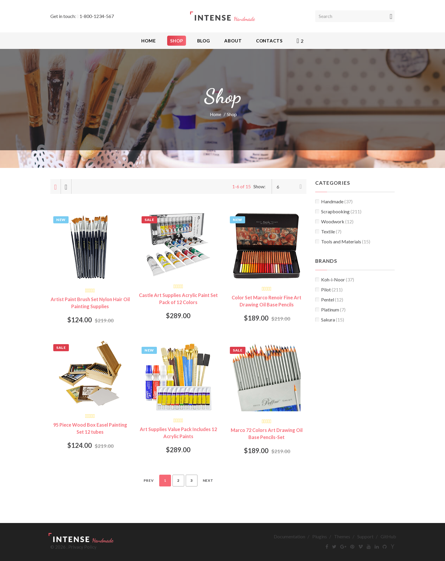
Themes (342, 537)
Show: (259, 186)
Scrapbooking (338, 211)
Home (215, 114)
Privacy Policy (82, 547)
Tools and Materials (342, 241)
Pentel (329, 299)
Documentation (289, 537)
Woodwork (334, 221)
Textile (328, 231)
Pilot (329, 289)
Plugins (319, 537)
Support (365, 537)
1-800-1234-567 (96, 16)
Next (208, 481)
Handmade (334, 201)
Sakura (329, 319)
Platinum (330, 309)
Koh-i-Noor (334, 279)
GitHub (388, 537)
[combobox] (289, 186)
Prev (149, 481)
